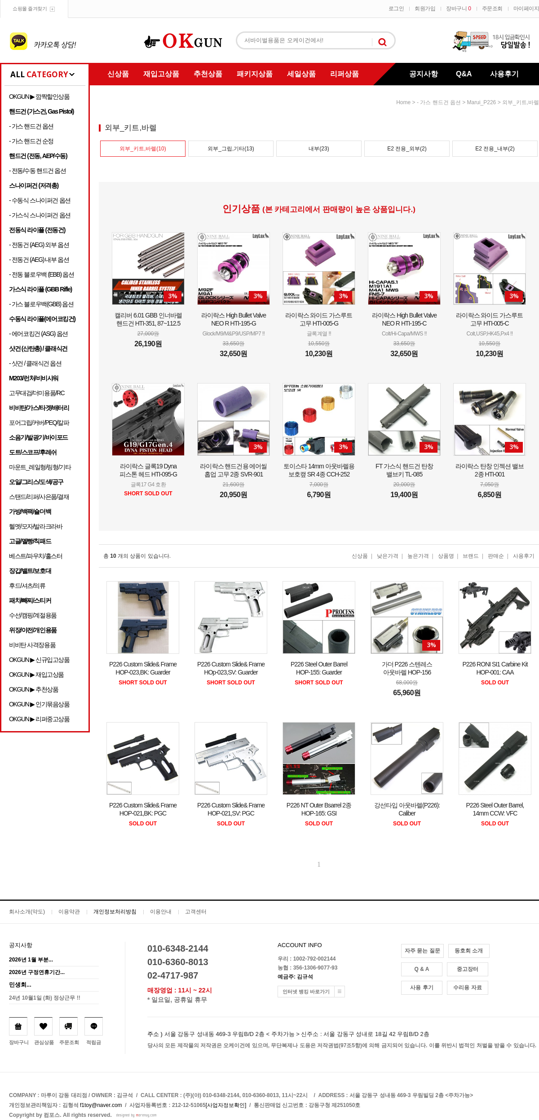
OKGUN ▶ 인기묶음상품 (39, 704)
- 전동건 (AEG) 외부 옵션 (39, 244)
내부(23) (319, 149)
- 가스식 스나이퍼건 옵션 (40, 215)
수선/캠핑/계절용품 (33, 615)
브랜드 (471, 556)
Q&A (464, 74)
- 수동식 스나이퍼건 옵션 (40, 200)
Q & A (422, 969)
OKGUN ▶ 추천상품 (33, 689)
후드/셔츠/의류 (27, 585)
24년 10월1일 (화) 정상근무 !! (44, 998)
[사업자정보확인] (226, 1105)
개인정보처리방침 (115, 911)
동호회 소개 (469, 951)
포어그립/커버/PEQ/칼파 (39, 422)
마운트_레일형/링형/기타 (40, 467)
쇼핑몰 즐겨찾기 (30, 8)
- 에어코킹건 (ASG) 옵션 (38, 333)
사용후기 (504, 74)
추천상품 (208, 74)
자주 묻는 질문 (422, 951)
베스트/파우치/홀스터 (35, 556)
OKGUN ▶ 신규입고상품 (39, 659)
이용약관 (69, 911)
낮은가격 (387, 556)
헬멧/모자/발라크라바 (35, 526)
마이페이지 (526, 8)
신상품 (118, 74)
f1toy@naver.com (101, 1105)
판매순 (496, 556)
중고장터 (467, 969)
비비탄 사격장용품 (32, 644)
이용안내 (161, 911)
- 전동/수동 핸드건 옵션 (37, 170)
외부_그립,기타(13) (231, 149)
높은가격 (418, 556)
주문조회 (492, 8)
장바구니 (458, 8)
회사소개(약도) (27, 911)
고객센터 (196, 911)
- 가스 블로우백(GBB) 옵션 (41, 304)
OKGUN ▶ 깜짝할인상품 (39, 96)
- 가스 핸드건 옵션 (31, 126)
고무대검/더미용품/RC (36, 393)
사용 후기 (421, 987)
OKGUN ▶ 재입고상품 (36, 674)
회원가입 (425, 8)
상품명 (446, 556)
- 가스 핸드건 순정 (31, 141)
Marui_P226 (481, 102)
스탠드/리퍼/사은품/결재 (39, 496)
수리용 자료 (467, 987)
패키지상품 (255, 74)
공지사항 (423, 74)
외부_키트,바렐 (520, 102)
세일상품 (301, 74)
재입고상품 (161, 74)
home (403, 102)
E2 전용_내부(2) (494, 149)
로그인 (396, 8)
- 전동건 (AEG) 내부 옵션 (39, 259)
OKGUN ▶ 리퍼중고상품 (39, 719)
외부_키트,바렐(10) (142, 149)
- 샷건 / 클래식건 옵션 (35, 363)
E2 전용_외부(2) (406, 149)
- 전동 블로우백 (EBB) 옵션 (41, 274)
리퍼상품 (344, 74)
